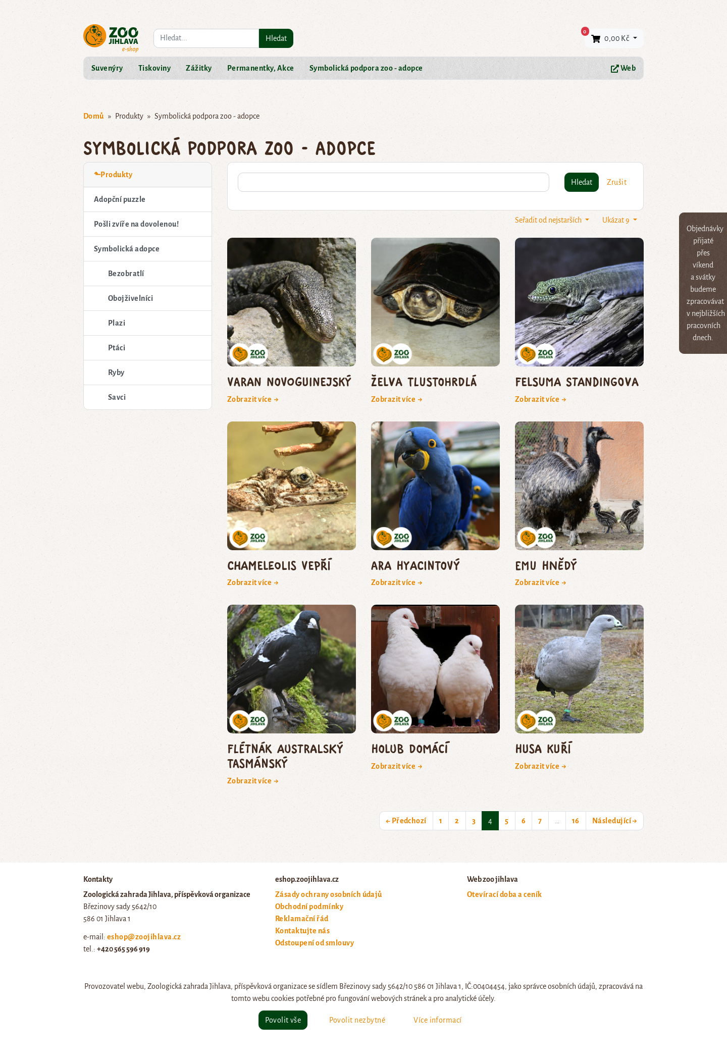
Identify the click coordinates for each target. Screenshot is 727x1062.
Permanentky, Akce (260, 68)
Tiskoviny (154, 68)
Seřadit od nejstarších (549, 220)
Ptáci (116, 348)
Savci (117, 397)
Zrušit (617, 182)
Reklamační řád (302, 919)
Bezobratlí (126, 274)
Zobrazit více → (253, 399)
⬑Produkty (113, 175)
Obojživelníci (130, 298)
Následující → (614, 821)
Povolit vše (283, 1020)
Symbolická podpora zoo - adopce (366, 68)
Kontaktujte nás (302, 931)
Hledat (276, 38)
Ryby (116, 372)
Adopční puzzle (120, 199)
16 (576, 821)
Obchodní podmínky (309, 906)
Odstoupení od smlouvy (314, 943)
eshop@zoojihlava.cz (144, 937)
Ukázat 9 (616, 220)
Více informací (437, 1020)
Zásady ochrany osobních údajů (328, 894)
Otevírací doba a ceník (504, 894)
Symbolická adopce (127, 249)
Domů (93, 116)
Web (623, 68)
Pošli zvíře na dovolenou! (136, 224)
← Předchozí (406, 821)
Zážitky (199, 68)
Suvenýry (107, 68)
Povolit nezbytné (357, 1020)
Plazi (116, 323)
